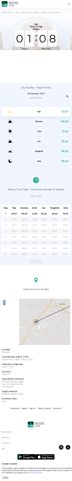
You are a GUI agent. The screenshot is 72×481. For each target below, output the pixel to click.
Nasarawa (15, 408)
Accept (5, 477)
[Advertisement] (36, 66)
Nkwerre (57, 408)
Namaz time (7, 432)
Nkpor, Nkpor (44, 408)
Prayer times (7, 12)
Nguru (33, 408)
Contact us (6, 443)
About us (5, 437)
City (16, 12)
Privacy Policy (36, 473)
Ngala (24, 408)
